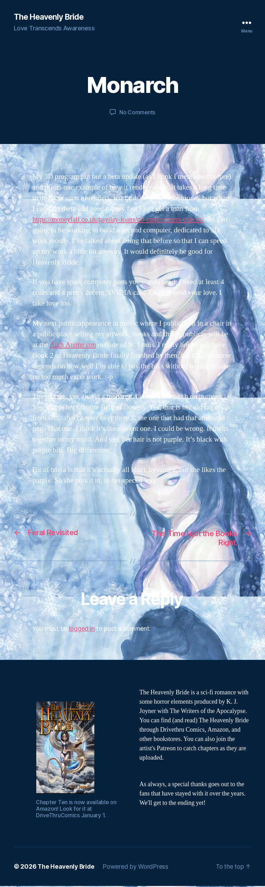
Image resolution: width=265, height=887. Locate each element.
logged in (82, 629)
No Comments (137, 112)
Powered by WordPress (137, 867)
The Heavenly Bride (50, 17)
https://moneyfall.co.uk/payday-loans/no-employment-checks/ (122, 219)
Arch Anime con (74, 344)
